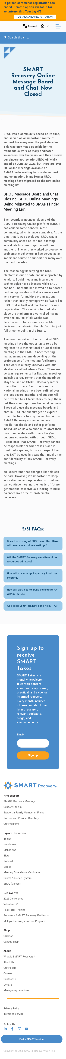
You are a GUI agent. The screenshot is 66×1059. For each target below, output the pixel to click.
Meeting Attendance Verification (22, 872)
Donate (8, 985)
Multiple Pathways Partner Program (24, 921)
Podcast (8, 861)
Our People (10, 968)
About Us (9, 962)
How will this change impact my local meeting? (29, 576)
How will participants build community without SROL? (30, 592)
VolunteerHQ (11, 904)
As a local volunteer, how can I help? (29, 606)
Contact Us (10, 979)
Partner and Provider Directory (21, 818)
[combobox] (33, 37)
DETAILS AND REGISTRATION (35, 16)
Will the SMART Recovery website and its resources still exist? (32, 559)
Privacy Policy (12, 1008)
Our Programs (12, 824)
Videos (7, 867)
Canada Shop (11, 942)
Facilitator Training (14, 910)
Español (30, 26)
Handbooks (10, 844)
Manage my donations (16, 990)
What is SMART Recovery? (19, 957)
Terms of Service (13, 1014)
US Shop (8, 936)
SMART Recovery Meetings (19, 801)
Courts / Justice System (18, 878)
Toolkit (7, 839)
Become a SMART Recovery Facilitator (26, 915)
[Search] (5, 37)
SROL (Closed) (12, 884)
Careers (8, 973)
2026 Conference (13, 899)
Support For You (13, 807)
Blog (6, 856)
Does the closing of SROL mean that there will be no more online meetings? (32, 543)
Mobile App (10, 850)
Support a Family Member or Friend (24, 812)
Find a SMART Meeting (31, 1039)
